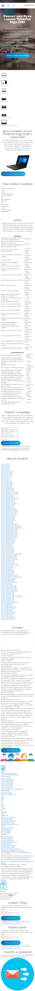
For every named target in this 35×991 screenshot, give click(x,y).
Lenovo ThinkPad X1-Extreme (9, 601)
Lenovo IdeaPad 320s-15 (8, 501)
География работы (6, 843)
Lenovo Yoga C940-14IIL (8, 617)
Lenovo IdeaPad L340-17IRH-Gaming (11, 527)
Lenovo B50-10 (5, 464)
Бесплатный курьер (7, 819)
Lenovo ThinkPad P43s (7, 598)
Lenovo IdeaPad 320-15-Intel (9, 497)
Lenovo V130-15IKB (6, 474)
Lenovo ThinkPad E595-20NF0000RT (11, 554)
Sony (2, 806)
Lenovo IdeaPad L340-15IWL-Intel (11, 525)
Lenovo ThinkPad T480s (8, 571)
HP (2, 803)
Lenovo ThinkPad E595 (7, 552)
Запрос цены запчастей (8, 820)
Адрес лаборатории (7, 836)
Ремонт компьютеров (7, 780)
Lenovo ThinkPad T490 (7, 573)
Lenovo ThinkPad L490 (7, 594)
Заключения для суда (7, 822)
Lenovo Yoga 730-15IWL (8, 612)
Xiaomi (3, 813)
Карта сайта (4, 861)
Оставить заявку (5, 898)
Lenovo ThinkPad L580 (7, 562)
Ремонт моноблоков (7, 783)
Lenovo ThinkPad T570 (7, 599)
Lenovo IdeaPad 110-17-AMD (9, 494)
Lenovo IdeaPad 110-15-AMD (9, 492)
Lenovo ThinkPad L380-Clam (9, 557)
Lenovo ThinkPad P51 (7, 566)
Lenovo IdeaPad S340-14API (9, 531)
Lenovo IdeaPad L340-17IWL (9, 529)
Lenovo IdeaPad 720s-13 (8, 517)
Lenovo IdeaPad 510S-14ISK (9, 510)
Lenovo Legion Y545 (7, 584)
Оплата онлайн (5, 833)
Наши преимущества (7, 840)
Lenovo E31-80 (5, 466)
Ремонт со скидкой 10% (8, 817)
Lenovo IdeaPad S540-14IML (9, 534)
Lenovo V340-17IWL (7, 487)
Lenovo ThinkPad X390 (7, 603)
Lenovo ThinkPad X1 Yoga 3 (9, 578)
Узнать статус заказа (7, 827)
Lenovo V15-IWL (5, 469)
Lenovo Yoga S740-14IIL (8, 619)
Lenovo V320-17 (5, 478)
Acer (2, 796)
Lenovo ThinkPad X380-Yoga (9, 582)
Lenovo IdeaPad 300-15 (8, 496)
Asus (2, 799)
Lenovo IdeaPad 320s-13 (8, 499)
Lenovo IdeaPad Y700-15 (8, 540)
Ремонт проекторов (7, 782)
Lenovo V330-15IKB (6, 485)
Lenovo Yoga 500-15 (7, 605)
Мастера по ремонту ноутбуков (10, 849)
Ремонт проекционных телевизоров (12, 789)
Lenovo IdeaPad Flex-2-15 (8, 520)
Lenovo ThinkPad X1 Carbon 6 (9, 575)
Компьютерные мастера (8, 845)
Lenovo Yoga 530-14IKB (8, 608)
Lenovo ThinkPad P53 (7, 568)
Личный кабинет (6, 829)
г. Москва (28, 1)
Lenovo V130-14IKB (6, 473)
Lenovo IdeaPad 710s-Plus (8, 515)
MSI (2, 801)
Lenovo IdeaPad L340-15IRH (9, 524)
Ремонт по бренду (6, 792)
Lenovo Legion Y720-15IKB (9, 585)
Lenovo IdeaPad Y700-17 (8, 541)
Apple (2, 798)
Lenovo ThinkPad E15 (7, 547)
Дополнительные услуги (8, 794)
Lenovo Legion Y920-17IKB (9, 589)
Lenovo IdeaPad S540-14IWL (9, 536)
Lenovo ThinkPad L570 (7, 561)
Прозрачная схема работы (9, 842)
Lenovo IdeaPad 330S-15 (8, 504)
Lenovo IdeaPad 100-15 (8, 488)
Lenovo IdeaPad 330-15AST (9, 503)
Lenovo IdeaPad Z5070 (7, 543)
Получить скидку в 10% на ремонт (17, 55)
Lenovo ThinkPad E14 (7, 545)
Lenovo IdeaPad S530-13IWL (9, 533)
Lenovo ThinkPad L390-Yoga (9, 559)
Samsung (3, 812)
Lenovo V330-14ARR (7, 481)
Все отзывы (10, 750)
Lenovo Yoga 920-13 (7, 615)
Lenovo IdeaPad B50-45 (8, 518)
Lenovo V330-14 (5, 480)
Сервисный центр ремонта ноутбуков (12, 850)
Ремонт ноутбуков (6, 778)
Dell (2, 810)
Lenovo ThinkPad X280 (7, 580)
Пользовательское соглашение (10, 448)
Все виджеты (5, 1)
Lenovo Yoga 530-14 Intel (8, 606)
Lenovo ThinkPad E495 (7, 548)
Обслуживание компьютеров (10, 824)
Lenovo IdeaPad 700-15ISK (9, 513)
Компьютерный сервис (8, 847)
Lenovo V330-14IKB (6, 483)
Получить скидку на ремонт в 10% (13, 174)
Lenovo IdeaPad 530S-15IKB (9, 511)
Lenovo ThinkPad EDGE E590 (9, 591)
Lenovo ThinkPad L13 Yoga (9, 555)
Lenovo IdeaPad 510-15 (8, 506)
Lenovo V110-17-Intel (7, 471)
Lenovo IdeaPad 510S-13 (8, 508)
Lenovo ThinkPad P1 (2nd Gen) (10, 564)
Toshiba (3, 808)
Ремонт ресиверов (6, 785)
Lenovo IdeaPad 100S (7, 490)
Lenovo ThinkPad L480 (7, 592)
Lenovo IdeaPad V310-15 (8, 538)
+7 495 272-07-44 (29, 5)
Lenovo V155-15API (6, 476)
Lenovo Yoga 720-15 (7, 610)
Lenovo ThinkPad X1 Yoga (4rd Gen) (11, 577)
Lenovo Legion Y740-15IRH (9, 587)
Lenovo (3, 805)
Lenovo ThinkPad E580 (7, 550)
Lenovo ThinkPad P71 (7, 569)
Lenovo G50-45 (5, 467)
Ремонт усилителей (7, 787)
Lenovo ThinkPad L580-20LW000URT (12, 596)
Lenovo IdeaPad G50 (7, 522)
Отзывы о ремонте (6, 838)
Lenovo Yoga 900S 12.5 (8, 614)
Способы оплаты (6, 831)
